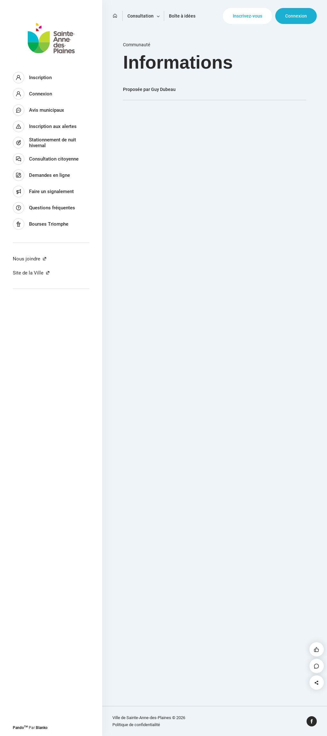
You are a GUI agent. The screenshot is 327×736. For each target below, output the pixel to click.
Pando (20, 727)
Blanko (42, 727)
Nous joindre (30, 259)
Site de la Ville (31, 273)
